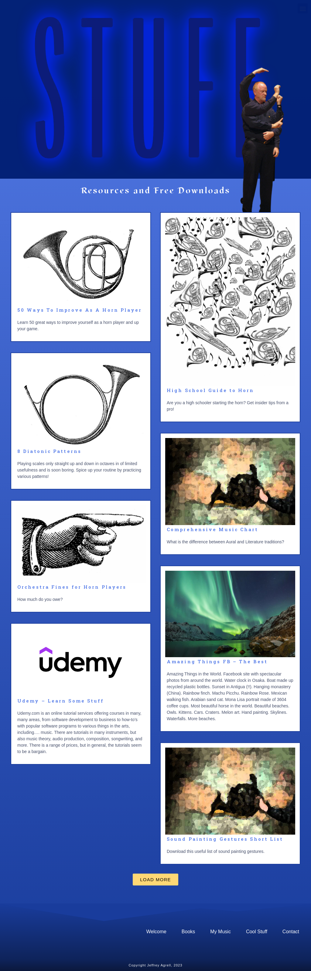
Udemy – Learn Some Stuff (60, 701)
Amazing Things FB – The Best (217, 661)
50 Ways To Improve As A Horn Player (79, 310)
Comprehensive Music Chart (212, 529)
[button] (155, 879)
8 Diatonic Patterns (49, 451)
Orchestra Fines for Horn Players (71, 587)
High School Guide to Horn (210, 390)
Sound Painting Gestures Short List (225, 839)
